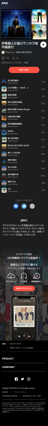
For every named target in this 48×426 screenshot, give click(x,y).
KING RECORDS (24, 52)
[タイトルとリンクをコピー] (32, 206)
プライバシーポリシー (20, 392)
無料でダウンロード (24, 288)
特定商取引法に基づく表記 (32, 396)
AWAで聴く (24, 70)
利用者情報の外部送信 (9, 396)
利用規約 (5, 392)
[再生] (43, 45)
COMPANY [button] (8, 367)
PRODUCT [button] (8, 358)
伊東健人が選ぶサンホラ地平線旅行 (21, 348)
